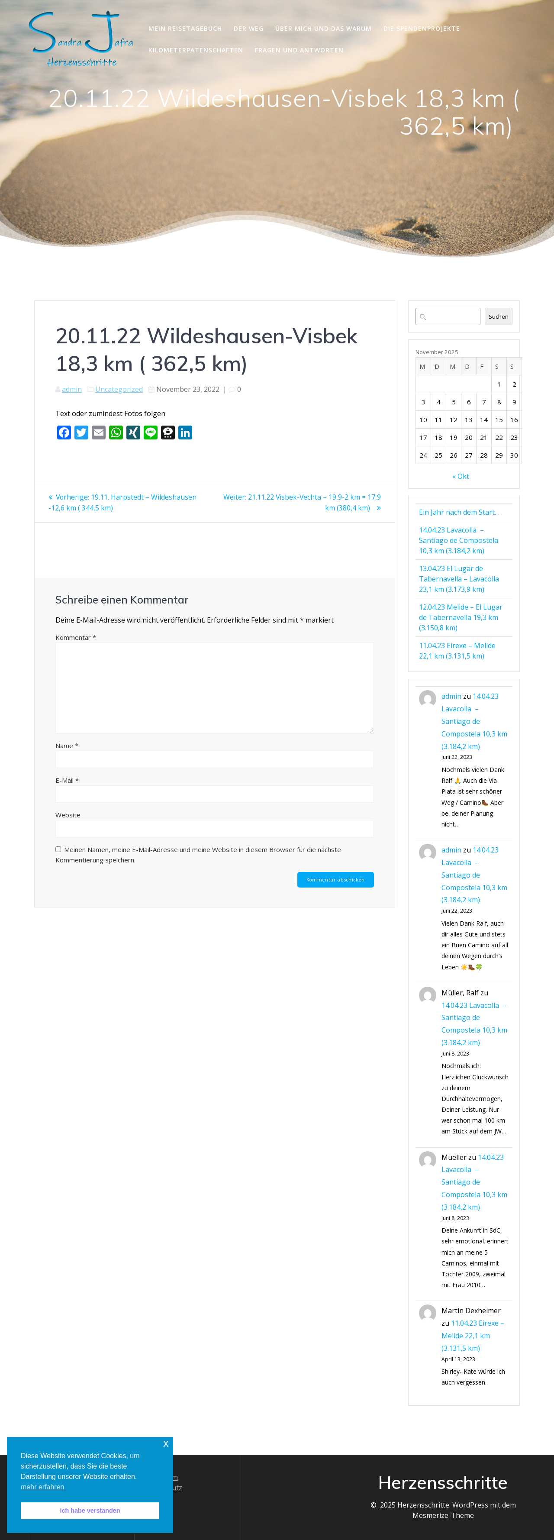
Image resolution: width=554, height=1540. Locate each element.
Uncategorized (119, 389)
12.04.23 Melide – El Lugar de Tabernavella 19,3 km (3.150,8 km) (460, 617)
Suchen (499, 316)
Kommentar (75, 636)
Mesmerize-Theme (443, 1515)
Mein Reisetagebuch (185, 28)
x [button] (166, 1443)
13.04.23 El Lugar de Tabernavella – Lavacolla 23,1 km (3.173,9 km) (459, 579)
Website (68, 814)
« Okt (460, 476)
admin (72, 389)
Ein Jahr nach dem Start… (459, 512)
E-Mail (67, 779)
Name (66, 744)
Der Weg (249, 28)
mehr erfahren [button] (42, 1487)
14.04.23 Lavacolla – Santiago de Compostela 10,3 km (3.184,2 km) (458, 540)
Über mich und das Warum (323, 28)
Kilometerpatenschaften (195, 50)
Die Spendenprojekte (421, 28)
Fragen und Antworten (299, 50)
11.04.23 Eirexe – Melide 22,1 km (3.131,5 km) (472, 1335)
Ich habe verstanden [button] (90, 1510)
